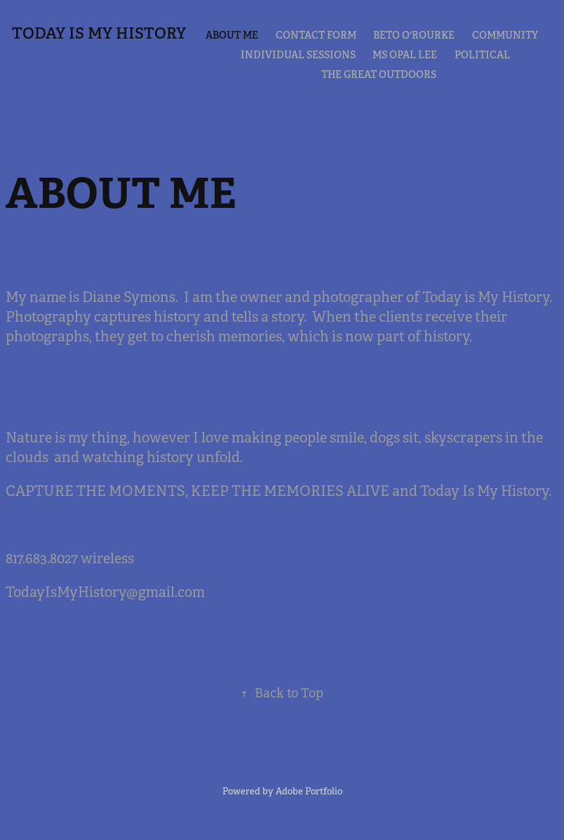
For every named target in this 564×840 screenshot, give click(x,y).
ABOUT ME (232, 35)
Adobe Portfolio (309, 791)
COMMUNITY (505, 35)
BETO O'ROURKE (414, 35)
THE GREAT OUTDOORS (378, 74)
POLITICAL (482, 54)
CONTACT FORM (316, 35)
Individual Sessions (298, 54)
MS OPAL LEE (404, 54)
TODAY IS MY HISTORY (99, 33)
